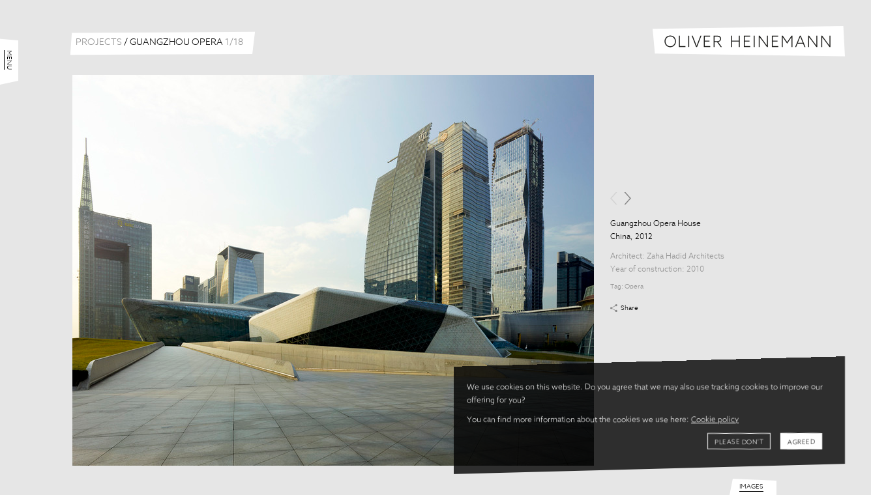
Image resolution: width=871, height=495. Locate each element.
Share (629, 308)
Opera (634, 286)
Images (751, 486)
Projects (99, 42)
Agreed (801, 442)
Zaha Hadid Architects (685, 257)
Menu (9, 60)
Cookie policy (715, 420)
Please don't (739, 442)
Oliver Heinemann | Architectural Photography (749, 41)
